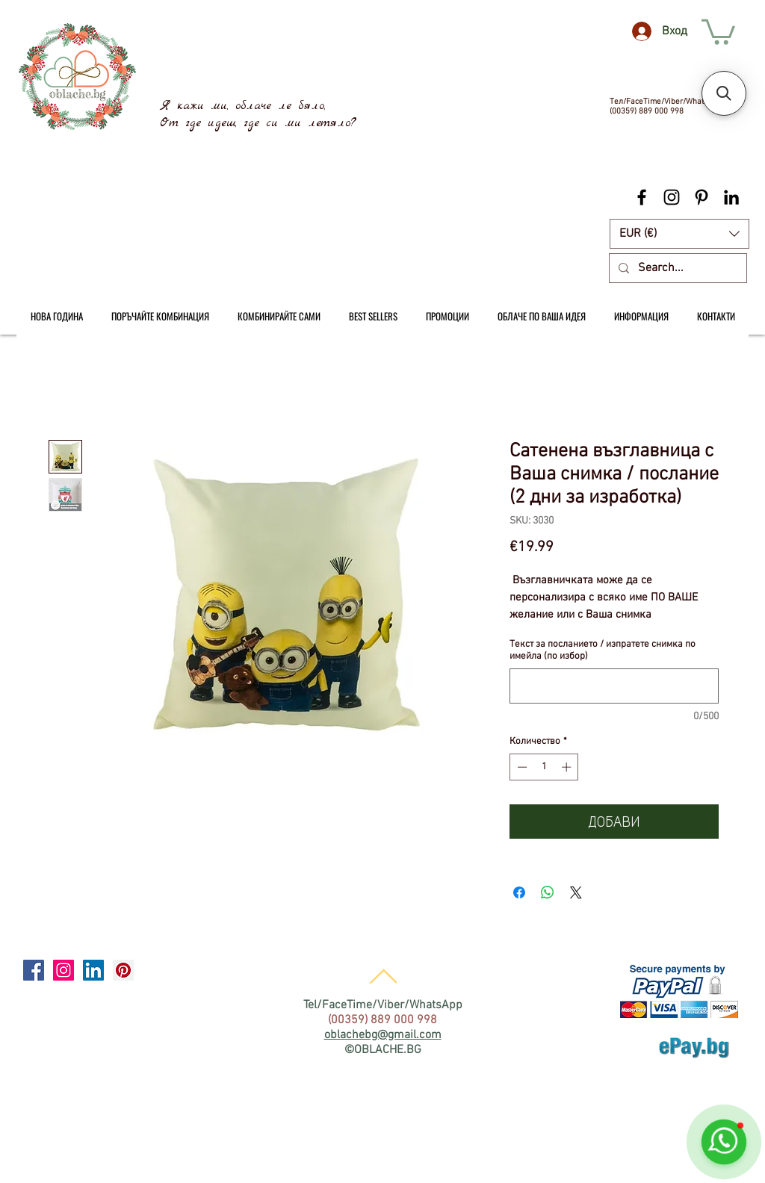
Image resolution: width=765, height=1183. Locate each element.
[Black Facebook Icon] (641, 197)
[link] (718, 30)
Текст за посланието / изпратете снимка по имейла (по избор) (603, 650)
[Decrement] (521, 767)
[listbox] (679, 234)
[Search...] (676, 268)
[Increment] (568, 767)
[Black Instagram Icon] (671, 197)
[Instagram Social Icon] (63, 970)
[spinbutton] (544, 767)
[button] (679, 234)
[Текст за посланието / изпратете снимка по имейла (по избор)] (614, 686)
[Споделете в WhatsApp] (548, 892)
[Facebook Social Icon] (33, 970)
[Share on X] (576, 892)
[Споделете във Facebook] (519, 892)
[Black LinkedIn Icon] (731, 197)
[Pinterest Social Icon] (123, 970)
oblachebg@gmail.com (383, 1035)
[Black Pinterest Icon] (701, 197)
